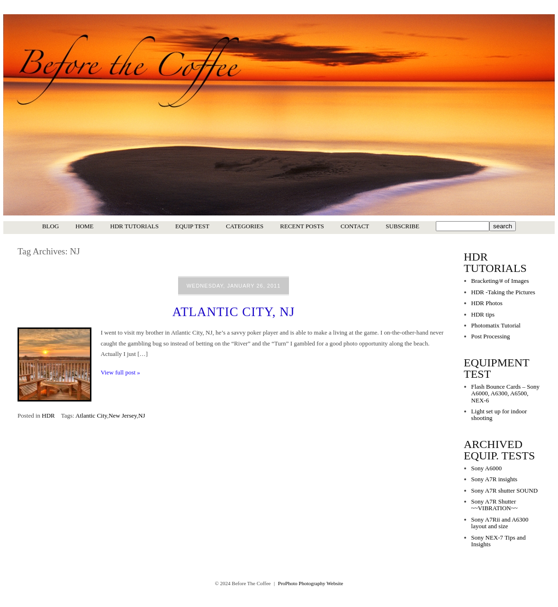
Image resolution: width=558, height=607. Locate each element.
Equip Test (192, 226)
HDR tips (483, 314)
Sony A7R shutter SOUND (504, 490)
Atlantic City (91, 415)
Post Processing (490, 336)
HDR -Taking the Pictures (503, 292)
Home (84, 226)
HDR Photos (487, 303)
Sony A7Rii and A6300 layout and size (500, 523)
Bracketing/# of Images (500, 280)
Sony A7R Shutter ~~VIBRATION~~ (494, 505)
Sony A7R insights (494, 479)
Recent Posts (302, 226)
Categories (244, 226)
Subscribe (402, 226)
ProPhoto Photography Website (310, 583)
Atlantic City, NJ (233, 312)
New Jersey (122, 415)
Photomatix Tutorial (496, 325)
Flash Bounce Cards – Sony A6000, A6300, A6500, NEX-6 (505, 393)
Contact (355, 226)
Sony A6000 (486, 468)
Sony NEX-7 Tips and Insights (498, 541)
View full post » (120, 372)
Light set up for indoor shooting (499, 414)
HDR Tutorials (134, 226)
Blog (50, 226)
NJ (141, 415)
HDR (48, 415)
